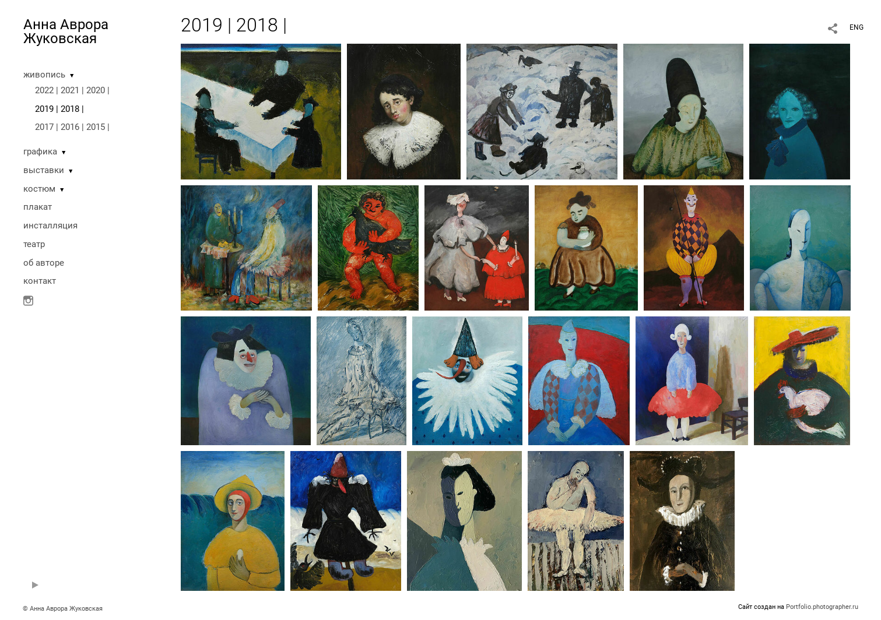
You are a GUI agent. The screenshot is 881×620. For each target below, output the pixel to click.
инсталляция (50, 225)
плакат (37, 207)
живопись (44, 74)
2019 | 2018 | (59, 109)
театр (34, 244)
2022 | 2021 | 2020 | (72, 90)
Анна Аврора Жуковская (65, 31)
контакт (39, 281)
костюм (39, 189)
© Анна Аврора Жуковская (63, 608)
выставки (43, 170)
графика (40, 151)
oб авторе (43, 263)
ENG (857, 27)
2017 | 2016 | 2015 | (72, 127)
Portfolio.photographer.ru (822, 607)
